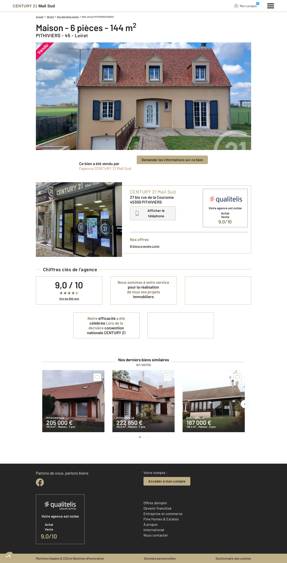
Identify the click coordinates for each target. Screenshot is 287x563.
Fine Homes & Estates (161, 519)
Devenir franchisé (158, 508)
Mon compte (245, 6)
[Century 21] (34, 6)
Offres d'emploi (155, 503)
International (154, 530)
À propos (151, 524)
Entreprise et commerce (163, 513)
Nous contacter (156, 535)
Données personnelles (160, 558)
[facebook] (40, 482)
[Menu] (270, 5)
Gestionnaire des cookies (233, 558)
